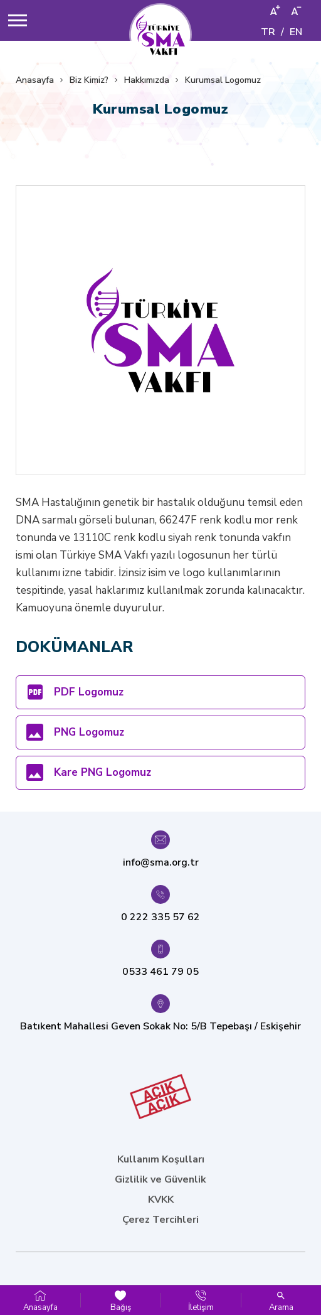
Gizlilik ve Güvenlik (160, 1179)
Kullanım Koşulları (160, 1159)
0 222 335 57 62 (160, 917)
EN (296, 32)
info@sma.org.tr (161, 862)
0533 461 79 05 (160, 972)
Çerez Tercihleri (160, 1219)
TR (268, 32)
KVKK (161, 1199)
